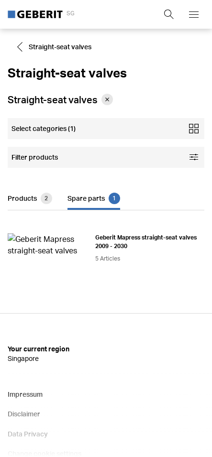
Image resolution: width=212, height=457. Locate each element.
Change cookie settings (44, 374)
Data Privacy (28, 354)
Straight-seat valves (53, 47)
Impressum (25, 314)
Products (30, 190)
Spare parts (93, 190)
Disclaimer (24, 334)
